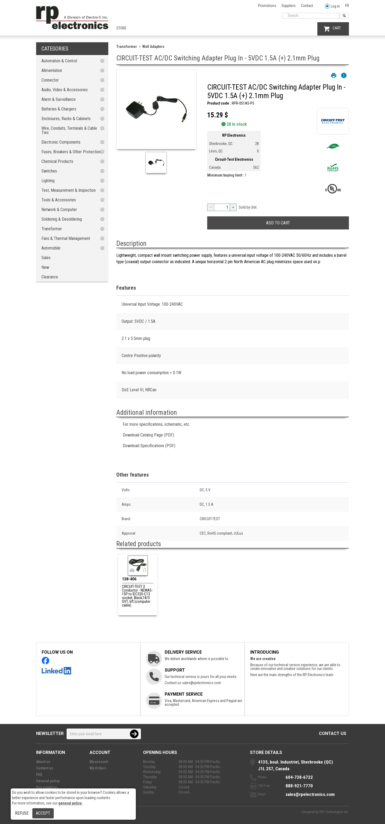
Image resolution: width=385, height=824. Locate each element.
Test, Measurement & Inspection (68, 190)
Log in (332, 6)
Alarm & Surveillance (58, 99)
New (45, 267)
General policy (48, 781)
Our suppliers (47, 787)
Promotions (267, 5)
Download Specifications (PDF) (149, 445)
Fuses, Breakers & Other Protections (72, 151)
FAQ (39, 774)
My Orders (98, 768)
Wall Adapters (153, 46)
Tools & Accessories (58, 199)
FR (347, 5)
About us (43, 762)
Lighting (48, 180)
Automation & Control (59, 60)
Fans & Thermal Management (65, 238)
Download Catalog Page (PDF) (148, 435)
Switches (49, 171)
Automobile (50, 248)
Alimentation (51, 70)
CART (332, 29)
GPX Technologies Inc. (334, 812)
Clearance (49, 276)
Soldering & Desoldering (61, 219)
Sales (46, 257)
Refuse (22, 813)
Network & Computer (59, 209)
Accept (43, 813)
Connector (50, 80)
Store (121, 28)
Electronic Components (60, 142)
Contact (307, 5)
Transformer (51, 228)
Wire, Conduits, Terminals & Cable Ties (69, 130)
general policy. (70, 803)
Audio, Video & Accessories (64, 89)
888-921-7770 (299, 785)
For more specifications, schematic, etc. (156, 424)
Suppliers (289, 5)
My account (99, 762)
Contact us (332, 733)
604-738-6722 (299, 777)
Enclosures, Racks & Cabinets (66, 118)
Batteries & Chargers (58, 109)
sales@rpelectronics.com (201, 683)
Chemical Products (57, 161)
